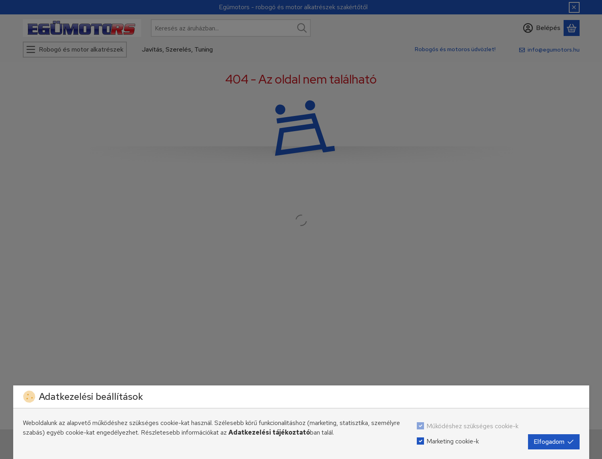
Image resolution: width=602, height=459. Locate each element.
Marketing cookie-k (452, 441)
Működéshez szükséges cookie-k (472, 426)
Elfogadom (554, 441)
